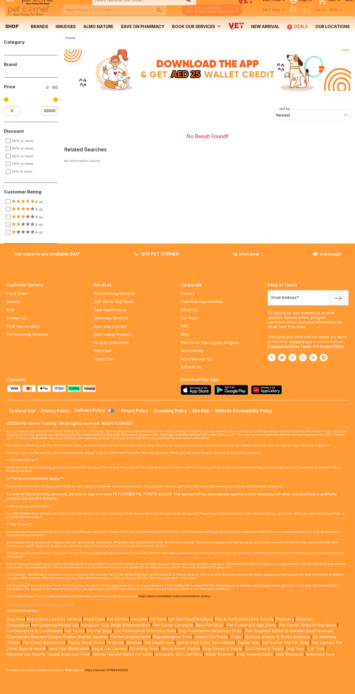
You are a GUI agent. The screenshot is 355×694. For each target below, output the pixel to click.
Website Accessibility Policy (243, 410)
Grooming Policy (170, 410)
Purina (99, 642)
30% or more (22, 156)
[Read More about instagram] (292, 357)
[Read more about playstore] (232, 390)
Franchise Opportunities (202, 301)
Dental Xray (249, 642)
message (327, 254)
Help (10, 309)
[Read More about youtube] (282, 357)
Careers (188, 293)
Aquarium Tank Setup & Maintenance (116, 625)
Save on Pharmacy (143, 26)
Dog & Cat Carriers (109, 648)
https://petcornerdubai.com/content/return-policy (174, 596)
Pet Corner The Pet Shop (285, 642)
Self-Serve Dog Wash (113, 301)
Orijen (237, 636)
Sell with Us (191, 367)
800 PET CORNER (156, 254)
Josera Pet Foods (211, 636)
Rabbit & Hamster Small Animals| (302, 630)
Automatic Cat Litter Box (178, 654)
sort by (284, 109)
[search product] (159, 9)
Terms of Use (301, 341)
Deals (297, 26)
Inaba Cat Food (75, 654)
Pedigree (115, 642)
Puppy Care (104, 358)
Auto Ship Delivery (110, 326)
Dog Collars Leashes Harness (54, 619)
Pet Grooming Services (27, 334)
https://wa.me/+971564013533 (106, 670)
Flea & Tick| (226, 619)
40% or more (22, 148)
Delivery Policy (95, 410)
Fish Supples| (257, 630)
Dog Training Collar (254, 654)
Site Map (201, 410)
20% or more (22, 163)
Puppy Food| (79, 642)
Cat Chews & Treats (265, 648)
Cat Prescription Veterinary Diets (145, 630)
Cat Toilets (74, 630)
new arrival (265, 26)
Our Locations (332, 26)
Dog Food (15, 619)
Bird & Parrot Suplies (181, 648)
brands (39, 26)
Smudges (66, 26)
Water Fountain (220, 654)
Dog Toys (295, 648)
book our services (196, 26)
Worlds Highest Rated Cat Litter (122, 654)
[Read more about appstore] (197, 390)
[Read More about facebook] (272, 357)
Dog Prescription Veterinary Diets (211, 630)
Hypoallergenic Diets (172, 636)
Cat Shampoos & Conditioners (34, 630)
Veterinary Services (111, 317)
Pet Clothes (118, 619)
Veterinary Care (321, 654)
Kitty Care (102, 350)
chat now (246, 254)
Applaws (252, 636)
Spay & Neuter (32, 648)
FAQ (184, 326)
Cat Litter (139, 619)
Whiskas (134, 642)
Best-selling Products (113, 334)
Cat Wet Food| (181, 619)
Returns (13, 301)
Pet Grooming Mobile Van (55, 625)
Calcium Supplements (130, 636)
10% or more (22, 171)
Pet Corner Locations (172, 625)
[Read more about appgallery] (267, 390)
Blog (185, 334)
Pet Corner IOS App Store (251, 625)
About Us (189, 309)
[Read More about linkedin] (313, 357)
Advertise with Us (196, 358)
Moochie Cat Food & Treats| (33, 654)
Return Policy (134, 410)
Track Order (17, 293)
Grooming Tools (144, 648)
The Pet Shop (99, 630)
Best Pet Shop (210, 625)
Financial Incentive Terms (289, 346)
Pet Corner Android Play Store (307, 625)
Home (70, 38)
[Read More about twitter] (303, 357)
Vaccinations (222, 642)
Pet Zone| (32, 642)
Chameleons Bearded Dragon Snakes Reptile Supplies (57, 636)
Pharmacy (284, 619)
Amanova (301, 636)
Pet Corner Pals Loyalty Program (210, 342)
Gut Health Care (159, 642)
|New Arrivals (261, 619)
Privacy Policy (332, 346)
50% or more (22, 141)
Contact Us (16, 317)
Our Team (189, 317)
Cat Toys (316, 648)
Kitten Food (54, 642)
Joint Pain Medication (69, 648)
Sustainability (192, 350)
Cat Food (158, 619)
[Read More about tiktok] (323, 357)
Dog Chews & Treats (222, 648)
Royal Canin (94, 619)
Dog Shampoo (289, 654)
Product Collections (111, 342)
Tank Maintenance (22, 326)
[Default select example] (312, 115)
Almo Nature (98, 26)
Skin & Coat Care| (193, 642)
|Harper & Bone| (277, 636)
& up (27, 201)
